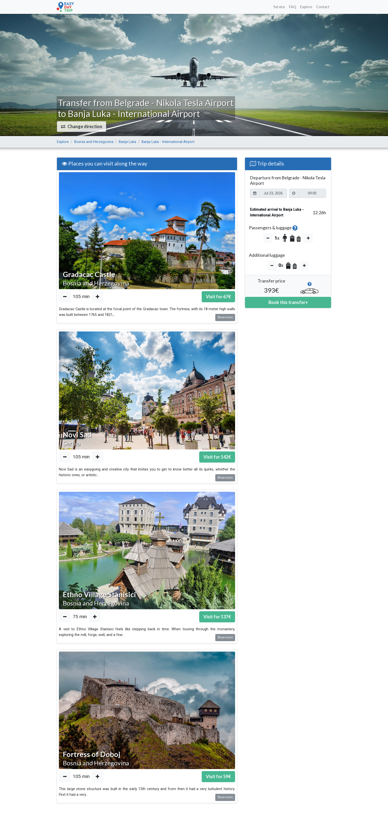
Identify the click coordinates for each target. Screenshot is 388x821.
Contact (322, 7)
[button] (81, 126)
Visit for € (218, 296)
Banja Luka (127, 142)
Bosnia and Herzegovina (93, 142)
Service (279, 7)
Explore (306, 7)
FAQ (292, 7)
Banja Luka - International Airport (168, 142)
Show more (225, 317)
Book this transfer (288, 302)
